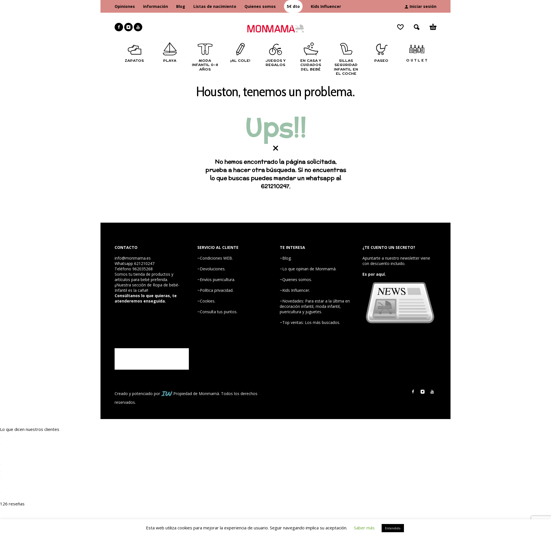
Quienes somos (260, 6)
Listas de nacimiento (214, 6)
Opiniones (125, 6)
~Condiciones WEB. (215, 258)
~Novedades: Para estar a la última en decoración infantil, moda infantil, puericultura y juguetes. (315, 306)
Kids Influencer (326, 6)
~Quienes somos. (296, 279)
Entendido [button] (393, 528)
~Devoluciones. (211, 268)
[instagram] (128, 27)
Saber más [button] (364, 528)
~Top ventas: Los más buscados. (310, 322)
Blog (180, 6)
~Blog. (286, 258)
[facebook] (119, 27)
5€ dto (293, 6)
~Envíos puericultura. (216, 279)
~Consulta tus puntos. (217, 311)
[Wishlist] (400, 27)
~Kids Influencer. (295, 290)
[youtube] (138, 27)
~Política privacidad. (215, 290)
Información (155, 6)
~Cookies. (206, 301)
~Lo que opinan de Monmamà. (308, 268)
